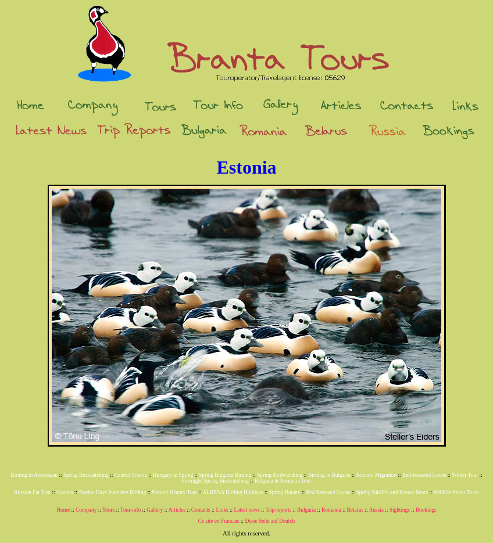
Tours (108, 510)
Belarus (355, 510)
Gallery (155, 510)
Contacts (200, 510)
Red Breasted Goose (328, 492)
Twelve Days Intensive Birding (112, 492)
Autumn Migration (376, 475)
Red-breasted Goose (424, 475)
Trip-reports (278, 510)
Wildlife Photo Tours (456, 492)
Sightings (400, 510)
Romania (331, 510)
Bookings (426, 510)
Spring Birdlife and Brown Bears (392, 492)
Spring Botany (284, 492)
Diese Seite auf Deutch (270, 521)
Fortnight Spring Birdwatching (215, 481)
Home (63, 510)
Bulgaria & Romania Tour (283, 481)
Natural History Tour (174, 492)
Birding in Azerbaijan (34, 475)
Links (222, 510)
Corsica (64, 492)
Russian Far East (32, 492)
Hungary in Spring (173, 475)
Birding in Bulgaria (329, 475)
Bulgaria (306, 510)
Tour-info (130, 510)
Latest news (246, 510)
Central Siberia (131, 475)
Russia (376, 510)
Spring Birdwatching (86, 475)
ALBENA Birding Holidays (232, 492)
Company (86, 510)
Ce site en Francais (219, 521)
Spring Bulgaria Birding (225, 475)
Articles (176, 510)
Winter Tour (465, 475)
